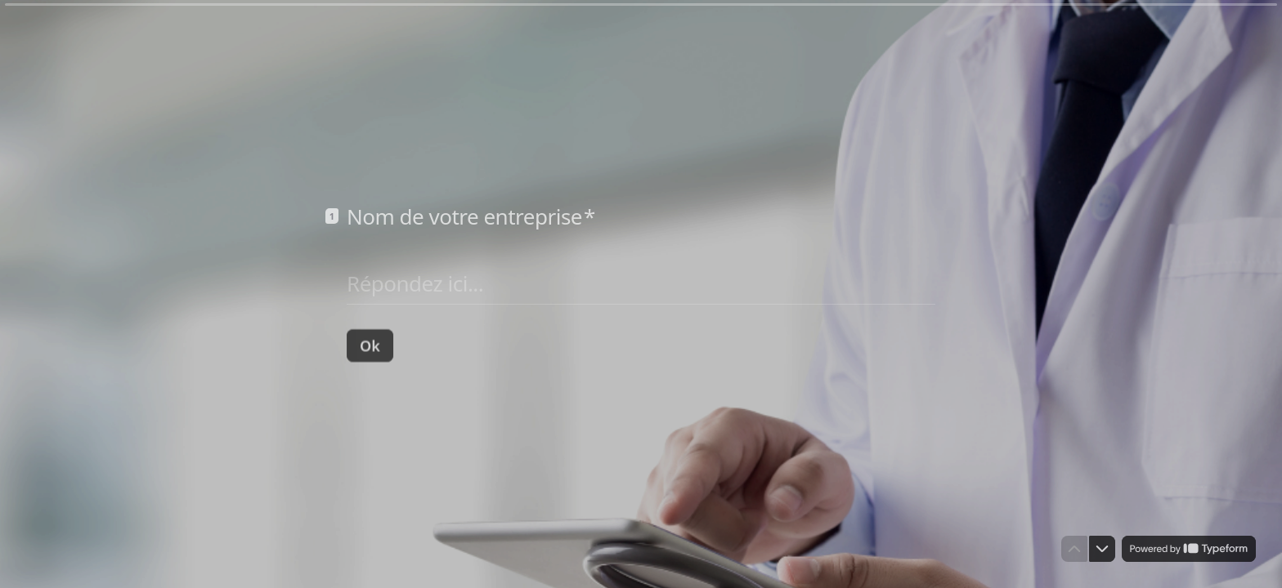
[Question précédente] (1074, 549)
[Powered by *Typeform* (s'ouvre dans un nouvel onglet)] (1189, 549)
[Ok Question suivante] (370, 344)
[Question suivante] (1102, 549)
